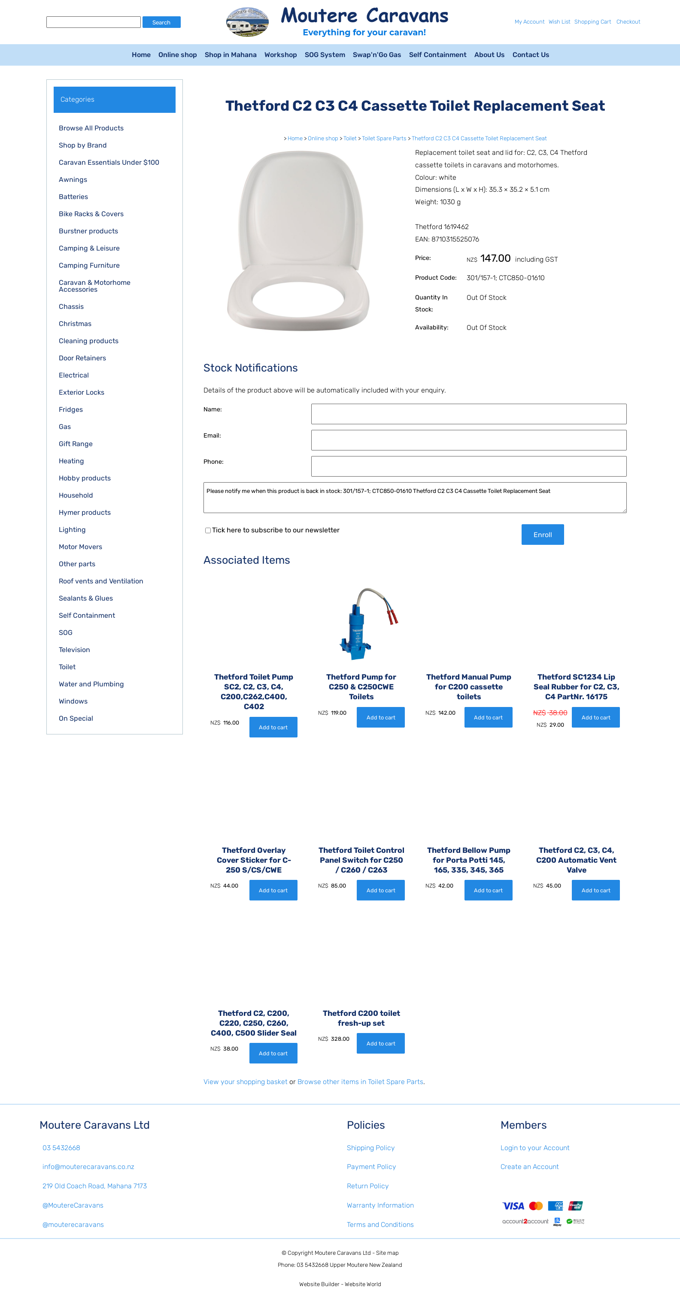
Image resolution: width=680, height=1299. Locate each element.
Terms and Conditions (380, 1224)
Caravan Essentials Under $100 (109, 162)
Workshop (280, 55)
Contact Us (531, 55)
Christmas (75, 324)
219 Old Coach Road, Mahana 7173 (94, 1186)
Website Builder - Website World (340, 1284)
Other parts (77, 564)
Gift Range (76, 444)
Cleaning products (88, 341)
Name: (212, 409)
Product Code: (436, 277)
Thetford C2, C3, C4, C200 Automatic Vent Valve (576, 860)
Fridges (71, 409)
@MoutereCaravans (72, 1205)
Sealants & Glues (86, 598)
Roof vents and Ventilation (101, 581)
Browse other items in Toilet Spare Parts (360, 1082)
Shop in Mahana (231, 55)
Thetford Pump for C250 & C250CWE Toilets (361, 687)
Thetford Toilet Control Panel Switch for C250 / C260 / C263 (361, 860)
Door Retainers (82, 358)
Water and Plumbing (91, 684)
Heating (71, 461)
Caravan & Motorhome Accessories (95, 285)
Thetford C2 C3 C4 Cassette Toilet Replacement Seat (479, 138)
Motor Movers (80, 547)
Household (76, 495)
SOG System (325, 55)
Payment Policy (371, 1167)
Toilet (67, 667)
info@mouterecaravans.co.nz (88, 1167)
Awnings (73, 179)
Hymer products (85, 512)
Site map (387, 1253)
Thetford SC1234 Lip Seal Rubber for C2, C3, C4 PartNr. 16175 (576, 687)
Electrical (74, 375)
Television (74, 650)
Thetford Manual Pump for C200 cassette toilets (468, 687)
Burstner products (88, 231)
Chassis (71, 306)
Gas (65, 427)
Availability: (432, 327)
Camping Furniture (89, 265)
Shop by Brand (83, 145)
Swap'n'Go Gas (377, 55)
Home (141, 55)
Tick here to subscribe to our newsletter (272, 530)
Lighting (72, 530)
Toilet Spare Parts (384, 138)
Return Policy (368, 1186)
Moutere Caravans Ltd (343, 1253)
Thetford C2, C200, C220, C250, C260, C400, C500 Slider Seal (254, 1023)
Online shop (177, 55)
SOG (66, 632)
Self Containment (438, 55)
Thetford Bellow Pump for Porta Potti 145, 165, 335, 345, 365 (468, 860)
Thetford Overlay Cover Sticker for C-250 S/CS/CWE (254, 860)
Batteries (73, 197)
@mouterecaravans (73, 1224)
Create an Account (530, 1167)
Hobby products (85, 478)
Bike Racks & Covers (91, 214)
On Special (76, 718)
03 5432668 (61, 1148)
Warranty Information (380, 1205)
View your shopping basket (245, 1082)
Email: (212, 435)
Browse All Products (91, 128)
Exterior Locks (81, 392)
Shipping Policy (371, 1148)
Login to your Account (535, 1148)
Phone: (213, 461)
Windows (73, 701)
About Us (489, 55)
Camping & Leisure (89, 248)
